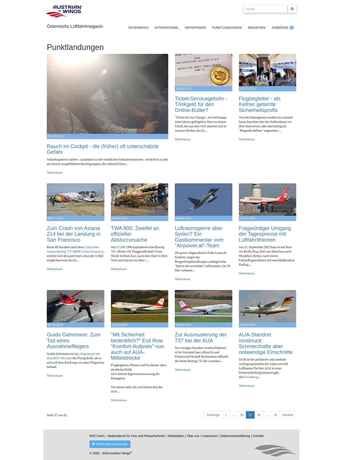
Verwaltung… (252, 377)
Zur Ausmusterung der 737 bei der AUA (201, 337)
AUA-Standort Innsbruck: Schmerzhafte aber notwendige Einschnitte (266, 343)
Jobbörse (280, 27)
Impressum (209, 436)
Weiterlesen (55, 172)
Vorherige (213, 415)
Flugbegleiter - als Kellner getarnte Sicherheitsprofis (260, 104)
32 (275, 415)
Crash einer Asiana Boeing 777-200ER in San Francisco (75, 249)
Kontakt (258, 436)
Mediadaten (176, 436)
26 (241, 415)
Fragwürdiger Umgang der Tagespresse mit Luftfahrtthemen (265, 234)
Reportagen (195, 27)
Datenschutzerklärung (235, 436)
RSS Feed (96, 436)
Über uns (193, 436)
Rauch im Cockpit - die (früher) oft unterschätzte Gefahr (103, 149)
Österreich (138, 27)
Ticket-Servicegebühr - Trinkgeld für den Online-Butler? (201, 104)
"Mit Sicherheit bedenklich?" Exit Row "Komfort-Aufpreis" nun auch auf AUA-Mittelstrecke (137, 346)
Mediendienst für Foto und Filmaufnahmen (136, 436)
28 (258, 415)
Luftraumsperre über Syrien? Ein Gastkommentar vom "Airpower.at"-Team (199, 236)
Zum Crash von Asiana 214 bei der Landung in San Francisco (74, 234)
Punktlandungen (227, 27)
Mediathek (257, 27)
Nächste (287, 415)
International (166, 27)
